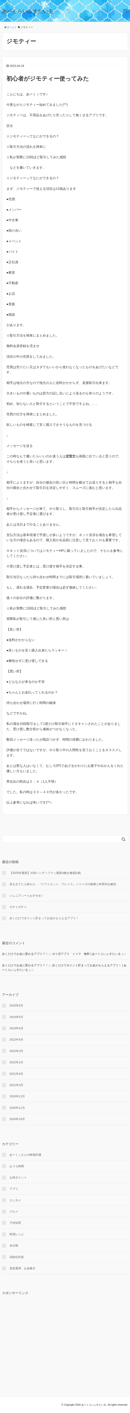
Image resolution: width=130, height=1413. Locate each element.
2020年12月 (17, 1096)
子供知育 (15, 1222)
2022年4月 (16, 1039)
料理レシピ (16, 1234)
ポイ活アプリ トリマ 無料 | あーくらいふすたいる (86, 953)
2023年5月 (16, 1017)
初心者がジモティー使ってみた (47, 78)
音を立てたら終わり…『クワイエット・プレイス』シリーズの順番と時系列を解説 (62, 884)
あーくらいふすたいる (27, 11)
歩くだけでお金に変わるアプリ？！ (25, 953)
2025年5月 (16, 1005)
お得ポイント (18, 1177)
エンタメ (15, 1200)
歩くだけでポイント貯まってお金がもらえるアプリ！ (44, 918)
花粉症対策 (16, 1257)
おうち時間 (16, 1166)
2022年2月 (16, 1062)
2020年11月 (17, 1107)
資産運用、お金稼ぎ (22, 1268)
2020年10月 (17, 1119)
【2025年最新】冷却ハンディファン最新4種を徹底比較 (45, 872)
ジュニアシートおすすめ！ (26, 895)
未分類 (13, 1245)
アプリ (13, 1188)
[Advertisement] (65, 1336)
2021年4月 (16, 1073)
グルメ (13, 1211)
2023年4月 (16, 1028)
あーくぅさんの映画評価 (25, 1154)
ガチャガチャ (18, 907)
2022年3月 (16, 1051)
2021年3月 (16, 1085)
